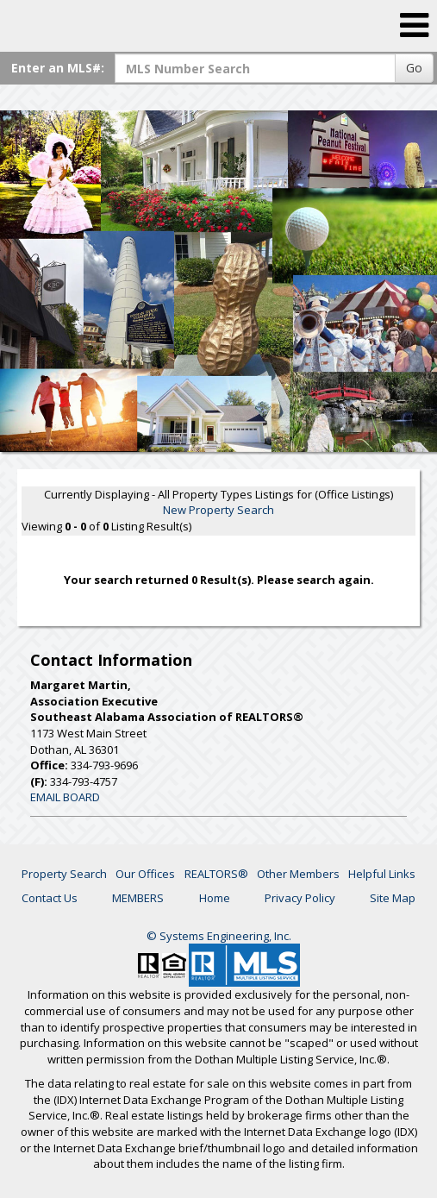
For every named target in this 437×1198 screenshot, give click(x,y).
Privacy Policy (300, 898)
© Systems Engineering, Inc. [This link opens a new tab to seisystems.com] (219, 936)
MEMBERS (138, 898)
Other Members (298, 873)
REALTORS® (216, 873)
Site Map (392, 898)
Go (414, 68)
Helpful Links (381, 873)
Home (214, 898)
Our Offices (145, 873)
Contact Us (50, 898)
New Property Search (218, 509)
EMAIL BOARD (65, 797)
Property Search (64, 873)
